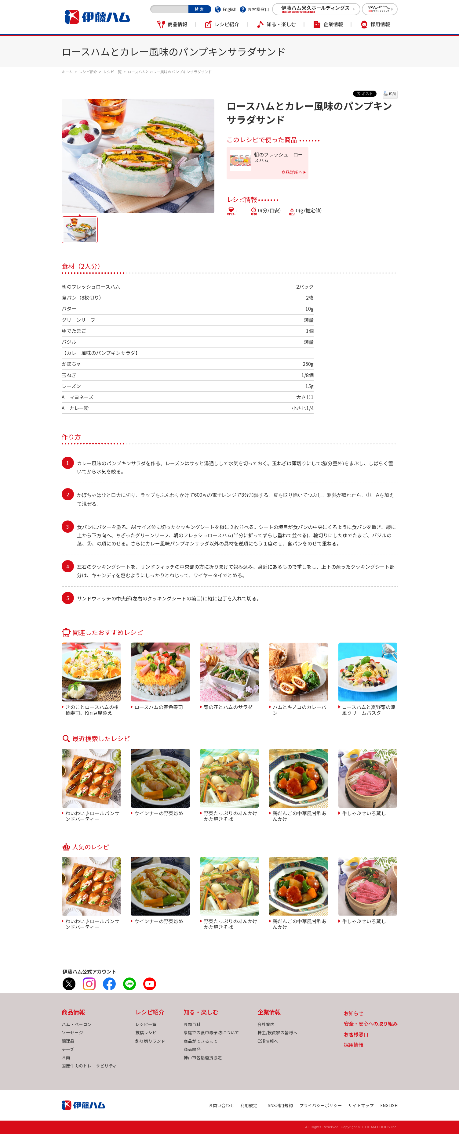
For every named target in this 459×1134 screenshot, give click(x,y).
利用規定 (248, 1105)
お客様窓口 (258, 9)
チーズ (68, 1049)
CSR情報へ (267, 1041)
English (229, 9)
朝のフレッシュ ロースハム (278, 157)
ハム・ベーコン (77, 1024)
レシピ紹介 (227, 24)
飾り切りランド (150, 1041)
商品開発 (192, 1049)
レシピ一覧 (112, 71)
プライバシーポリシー (320, 1105)
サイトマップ (361, 1105)
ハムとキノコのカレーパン (299, 709)
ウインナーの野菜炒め (158, 812)
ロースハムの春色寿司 (158, 706)
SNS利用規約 (280, 1105)
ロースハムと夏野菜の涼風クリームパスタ (368, 709)
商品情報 (177, 24)
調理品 (68, 1041)
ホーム (67, 71)
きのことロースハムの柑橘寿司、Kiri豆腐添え (92, 709)
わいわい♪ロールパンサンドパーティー (92, 815)
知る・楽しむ (281, 24)
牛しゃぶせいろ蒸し (364, 812)
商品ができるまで (201, 1041)
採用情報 (380, 24)
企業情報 (333, 24)
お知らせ (353, 1013)
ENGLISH (389, 1105)
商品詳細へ (292, 172)
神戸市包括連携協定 (203, 1057)
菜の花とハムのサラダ (228, 706)
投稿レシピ (146, 1032)
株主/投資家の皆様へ (277, 1032)
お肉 (66, 1057)
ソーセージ (72, 1032)
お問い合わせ (221, 1105)
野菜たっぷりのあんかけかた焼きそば (230, 815)
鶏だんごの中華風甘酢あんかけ (299, 815)
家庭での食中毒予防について (211, 1032)
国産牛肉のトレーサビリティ (89, 1065)
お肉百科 (192, 1024)
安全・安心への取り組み (371, 1024)
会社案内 (266, 1024)
